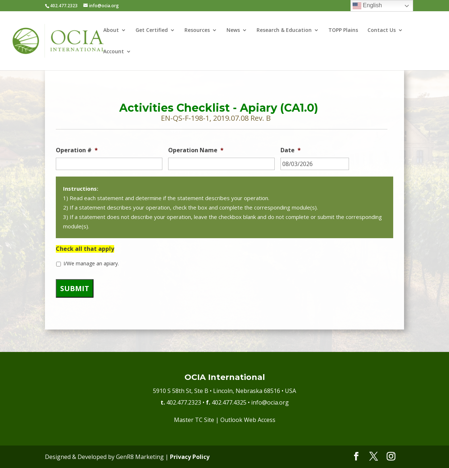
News (233, 30)
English (367, 5)
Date (290, 150)
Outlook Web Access (247, 420)
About (111, 30)
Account (113, 52)
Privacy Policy (189, 457)
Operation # (77, 150)
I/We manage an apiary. (91, 263)
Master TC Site (194, 420)
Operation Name (196, 150)
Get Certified (152, 30)
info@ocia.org (270, 402)
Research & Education (284, 30)
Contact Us (381, 30)
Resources (197, 30)
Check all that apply (85, 249)
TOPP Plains (343, 30)
